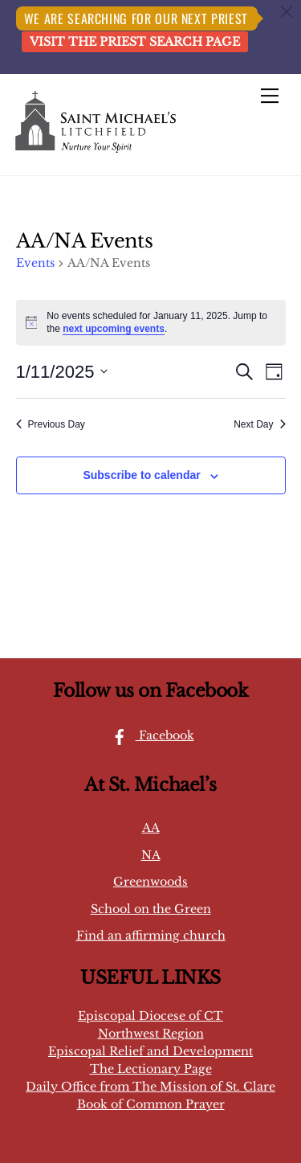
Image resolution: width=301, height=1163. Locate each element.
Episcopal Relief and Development (150, 1051)
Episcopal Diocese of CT (150, 1016)
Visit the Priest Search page (135, 42)
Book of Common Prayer (151, 1104)
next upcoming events (114, 328)
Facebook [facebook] (149, 735)
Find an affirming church (151, 935)
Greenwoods (150, 881)
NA (151, 855)
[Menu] (270, 96)
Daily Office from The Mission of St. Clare (150, 1086)
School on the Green (151, 909)
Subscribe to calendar (141, 475)
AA (151, 828)
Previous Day (50, 424)
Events (35, 263)
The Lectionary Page (151, 1069)
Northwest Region (151, 1033)
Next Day (259, 424)
